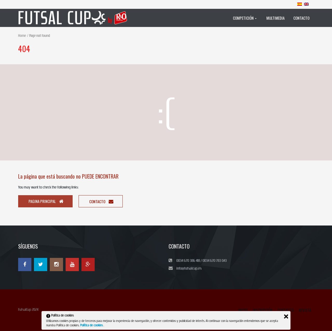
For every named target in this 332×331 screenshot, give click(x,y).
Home (22, 36)
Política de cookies (91, 325)
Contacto (101, 201)
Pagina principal (46, 201)
